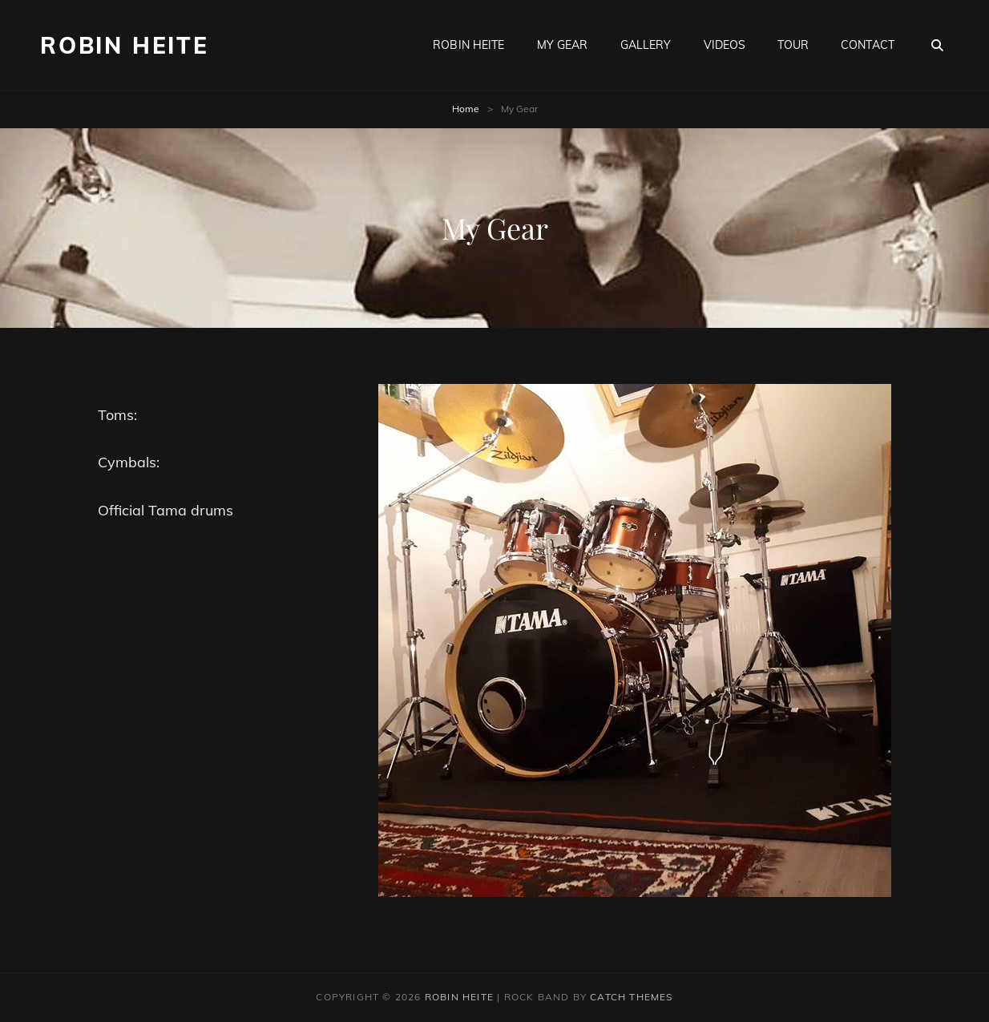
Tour (793, 45)
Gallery (646, 45)
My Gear (562, 45)
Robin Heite (469, 45)
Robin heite (124, 45)
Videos (725, 45)
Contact (867, 45)
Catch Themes (631, 997)
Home (465, 109)
